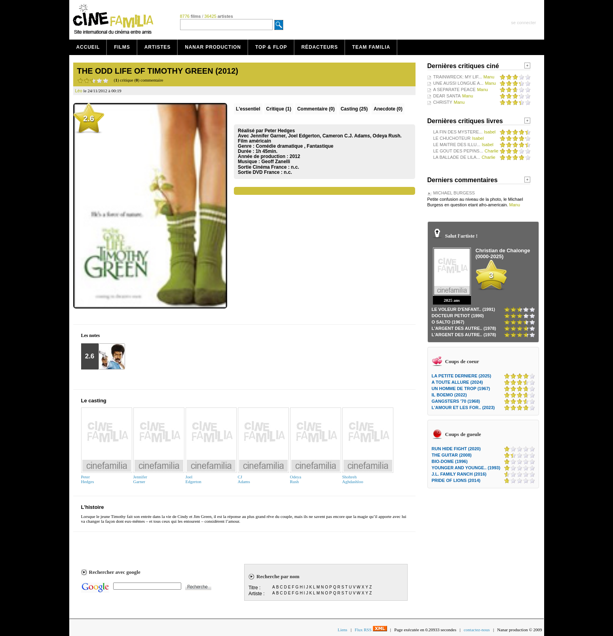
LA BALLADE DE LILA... (456, 157)
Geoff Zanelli (275, 161)
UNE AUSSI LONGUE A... (458, 83)
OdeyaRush (296, 479)
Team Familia (371, 47)
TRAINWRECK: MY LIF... (457, 76)
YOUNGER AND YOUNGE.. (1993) (466, 467)
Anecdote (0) (388, 109)
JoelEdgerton (193, 479)
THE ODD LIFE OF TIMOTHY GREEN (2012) (157, 71)
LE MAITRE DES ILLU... (456, 144)
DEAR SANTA (447, 95)
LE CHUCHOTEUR (452, 138)
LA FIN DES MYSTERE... (458, 131)
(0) (316, 109)
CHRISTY (442, 102)
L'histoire (92, 507)
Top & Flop (271, 47)
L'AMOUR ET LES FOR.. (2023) (463, 407)
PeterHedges (87, 479)
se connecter (523, 22)
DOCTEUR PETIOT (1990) (458, 315)
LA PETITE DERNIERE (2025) (462, 375)
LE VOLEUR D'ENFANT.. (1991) (463, 309)
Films (122, 47)
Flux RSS (371, 629)
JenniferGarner (140, 479)
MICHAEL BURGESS (454, 192)
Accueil (88, 47)
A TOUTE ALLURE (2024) (457, 382)
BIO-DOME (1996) (450, 461)
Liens (342, 629)
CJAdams (244, 479)
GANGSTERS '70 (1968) (456, 401)
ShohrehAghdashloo (352, 479)
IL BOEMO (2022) (449, 394)
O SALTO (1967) (448, 322)
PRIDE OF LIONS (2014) (456, 480)
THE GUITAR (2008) (452, 455)
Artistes (157, 47)
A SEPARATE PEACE (454, 89)
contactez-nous (477, 629)
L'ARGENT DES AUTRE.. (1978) (464, 328)
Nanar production (213, 47)
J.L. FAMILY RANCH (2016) (459, 474)
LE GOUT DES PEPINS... (458, 151)
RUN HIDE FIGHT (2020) (456, 448)
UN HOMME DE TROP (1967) (461, 388)
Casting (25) (354, 109)
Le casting (93, 401)
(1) (278, 109)
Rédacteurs (320, 47)
